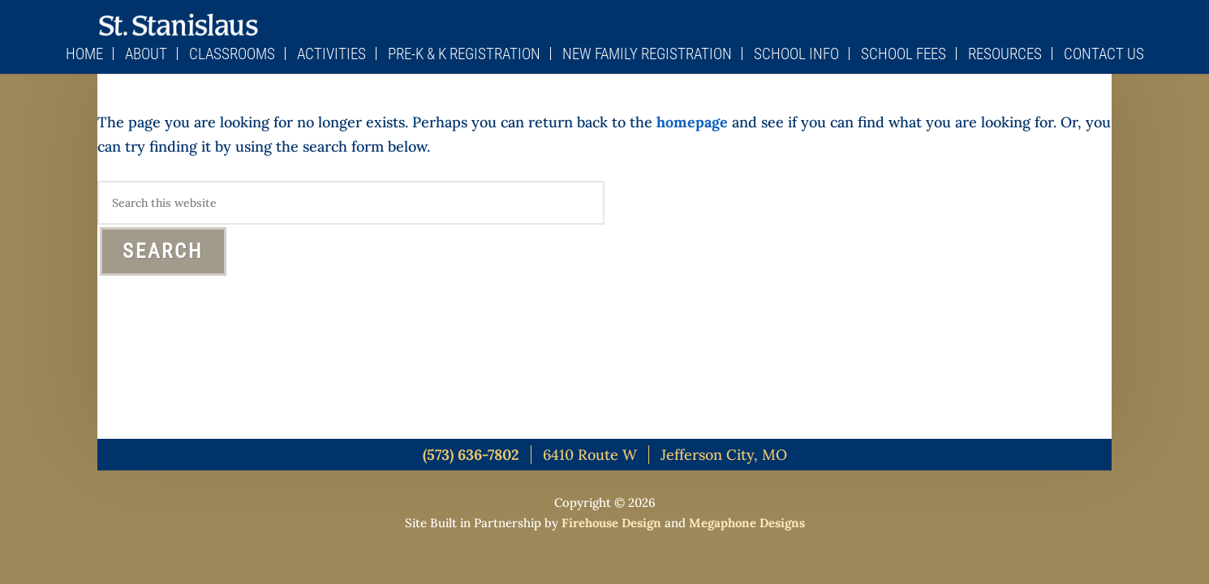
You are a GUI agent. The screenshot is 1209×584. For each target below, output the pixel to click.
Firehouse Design (611, 522)
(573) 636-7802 (471, 454)
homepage (692, 122)
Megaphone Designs (747, 522)
